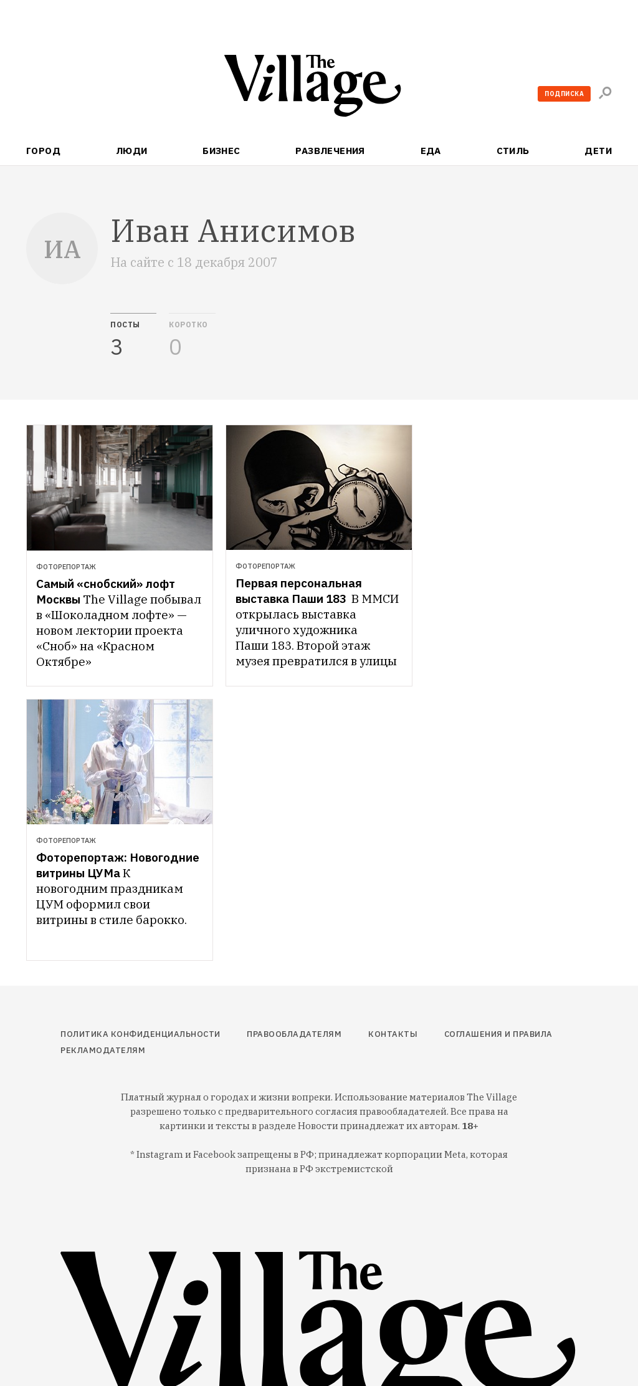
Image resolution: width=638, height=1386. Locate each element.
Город (43, 150)
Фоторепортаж (66, 566)
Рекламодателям (102, 1050)
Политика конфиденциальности (140, 1034)
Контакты (392, 1034)
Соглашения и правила (498, 1034)
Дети (598, 150)
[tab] (133, 336)
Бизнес (221, 150)
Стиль (513, 150)
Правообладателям (294, 1034)
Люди (132, 150)
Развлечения (330, 150)
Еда (431, 150)
